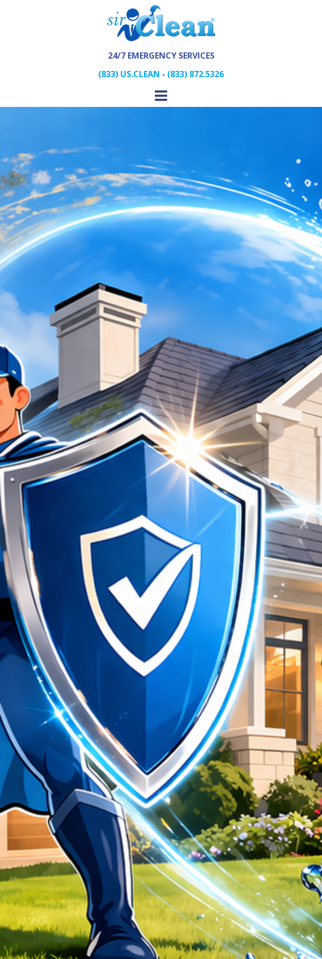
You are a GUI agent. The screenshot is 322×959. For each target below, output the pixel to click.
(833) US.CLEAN (129, 74)
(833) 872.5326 (195, 74)
